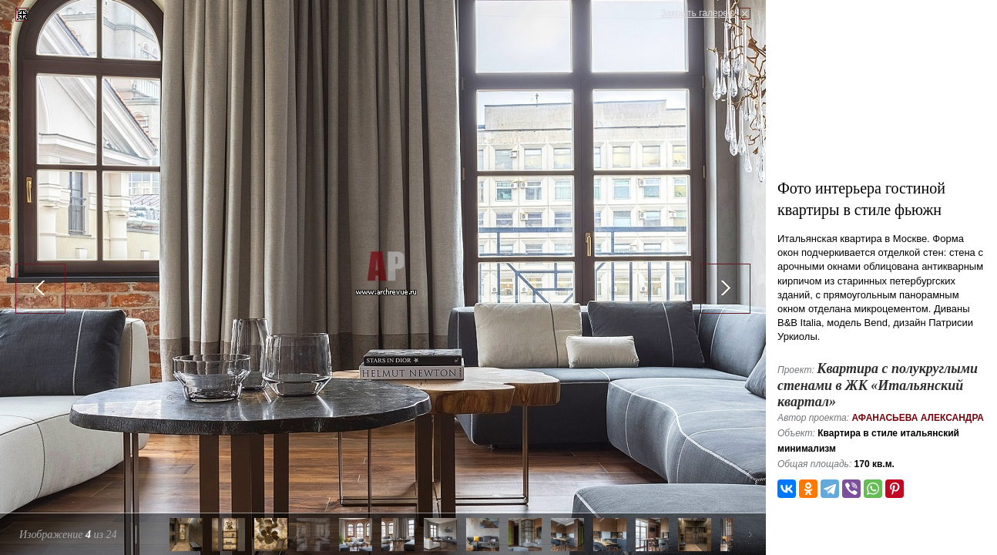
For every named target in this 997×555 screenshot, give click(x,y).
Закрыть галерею (698, 13)
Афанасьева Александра (917, 417)
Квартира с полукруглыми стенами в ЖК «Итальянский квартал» (877, 385)
